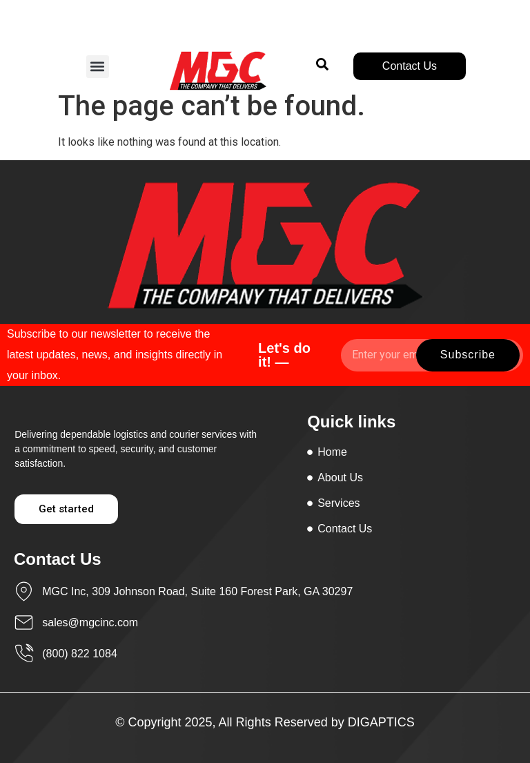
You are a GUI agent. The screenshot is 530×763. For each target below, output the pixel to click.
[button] (97, 66)
